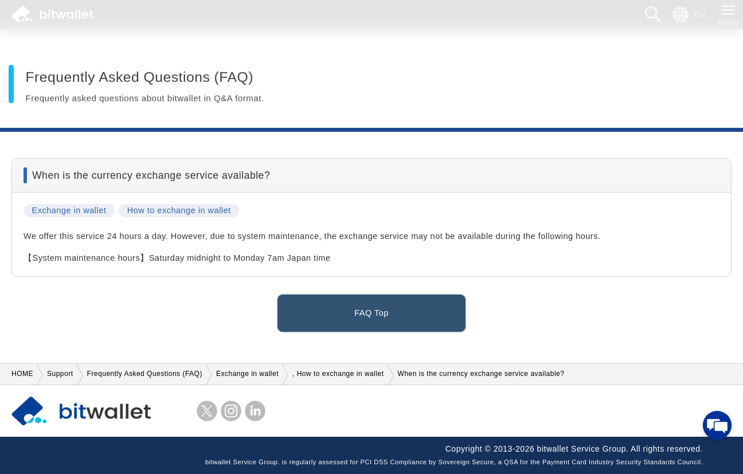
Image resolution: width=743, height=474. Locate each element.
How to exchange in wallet (179, 212)
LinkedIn (255, 411)
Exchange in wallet (69, 212)
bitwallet (52, 14)
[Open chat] (717, 425)
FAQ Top (371, 314)
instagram (231, 411)
